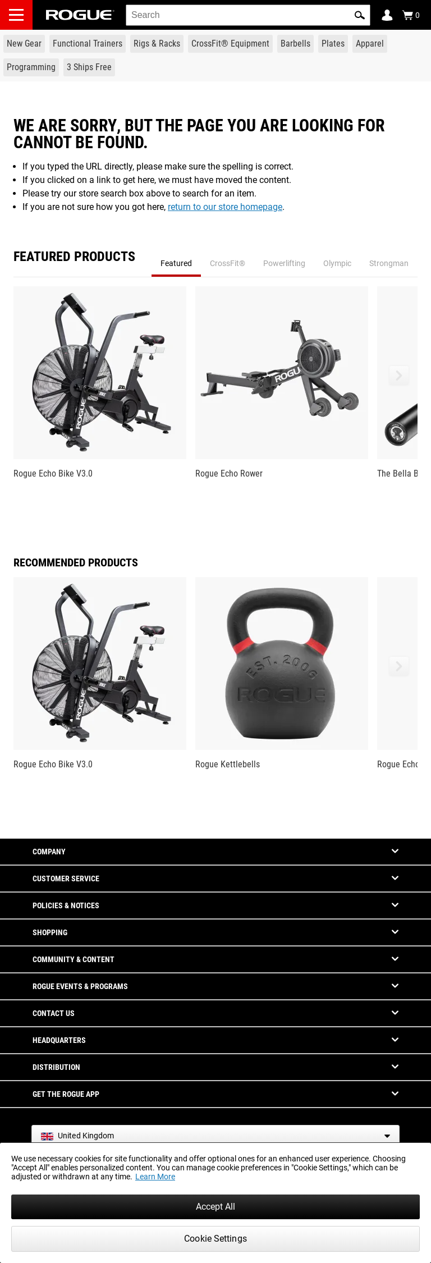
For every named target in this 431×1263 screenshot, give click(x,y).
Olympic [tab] (337, 263)
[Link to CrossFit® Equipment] (230, 44)
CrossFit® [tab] (227, 263)
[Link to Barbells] (295, 44)
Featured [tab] (176, 263)
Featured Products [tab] (74, 257)
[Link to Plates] (333, 44)
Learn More (155, 1176)
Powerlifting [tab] (284, 263)
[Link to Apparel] (369, 44)
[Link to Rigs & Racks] (157, 44)
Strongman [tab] (389, 263)
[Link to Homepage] (80, 15)
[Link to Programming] (31, 67)
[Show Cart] (411, 15)
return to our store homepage (225, 207)
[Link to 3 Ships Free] (89, 67)
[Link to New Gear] (24, 44)
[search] (248, 15)
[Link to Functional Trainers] (87, 44)
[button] (359, 15)
